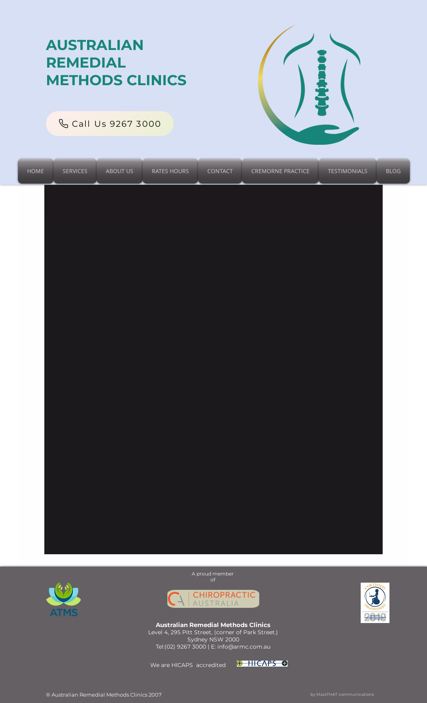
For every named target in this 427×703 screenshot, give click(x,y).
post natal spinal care (192, 200)
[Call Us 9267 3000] (110, 123)
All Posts (57, 200)
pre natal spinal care (274, 200)
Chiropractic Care (115, 200)
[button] (372, 202)
